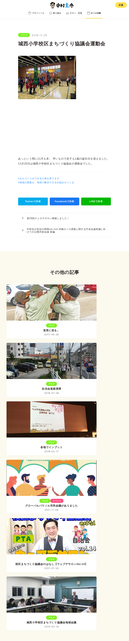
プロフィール (41, 572)
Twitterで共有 (33, 201)
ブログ (24, 35)
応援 (121, 5)
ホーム (22, 572)
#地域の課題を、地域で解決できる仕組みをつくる (46, 182)
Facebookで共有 (64, 201)
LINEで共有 (96, 201)
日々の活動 (104, 572)
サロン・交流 (82, 572)
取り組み (62, 572)
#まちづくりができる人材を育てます (38, 178)
